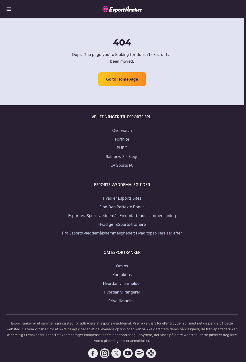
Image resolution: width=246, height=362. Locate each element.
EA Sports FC (122, 165)
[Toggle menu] (9, 9)
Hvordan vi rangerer (122, 292)
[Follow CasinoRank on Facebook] (93, 353)
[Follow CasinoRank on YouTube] (128, 353)
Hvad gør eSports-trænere (122, 224)
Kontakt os (122, 274)
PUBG (122, 148)
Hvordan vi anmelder (122, 283)
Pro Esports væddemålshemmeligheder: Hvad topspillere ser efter (122, 233)
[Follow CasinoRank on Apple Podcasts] (151, 353)
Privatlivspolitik (122, 300)
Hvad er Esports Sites (122, 198)
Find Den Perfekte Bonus (122, 207)
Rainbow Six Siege (122, 156)
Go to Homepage (122, 79)
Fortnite (122, 139)
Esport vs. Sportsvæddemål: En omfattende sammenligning (122, 215)
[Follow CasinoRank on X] (116, 353)
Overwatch (122, 130)
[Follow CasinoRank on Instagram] (104, 353)
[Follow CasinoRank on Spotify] (139, 353)
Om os (122, 266)
